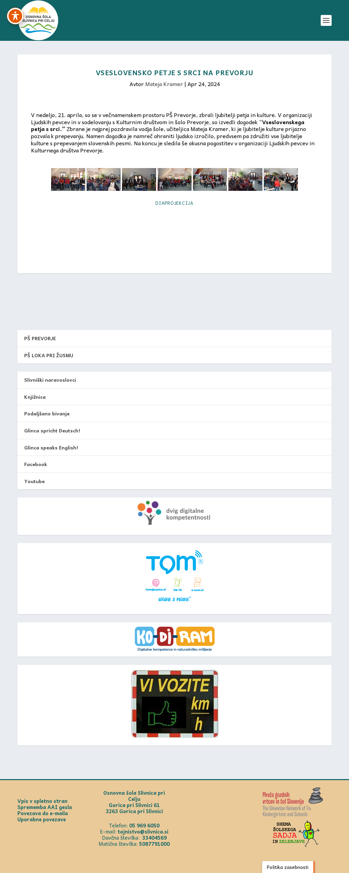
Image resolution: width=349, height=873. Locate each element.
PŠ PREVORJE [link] (40, 338)
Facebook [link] (35, 464)
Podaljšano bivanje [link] (47, 413)
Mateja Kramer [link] (164, 83)
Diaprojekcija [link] (174, 203)
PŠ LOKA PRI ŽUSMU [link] (48, 355)
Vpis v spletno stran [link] (42, 801)
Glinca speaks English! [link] (51, 447)
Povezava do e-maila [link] (42, 813)
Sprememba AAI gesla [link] (44, 807)
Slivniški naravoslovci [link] (50, 379)
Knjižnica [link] (35, 396)
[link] (38, 20)
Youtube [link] (34, 481)
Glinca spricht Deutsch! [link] (52, 430)
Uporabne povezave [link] (41, 819)
